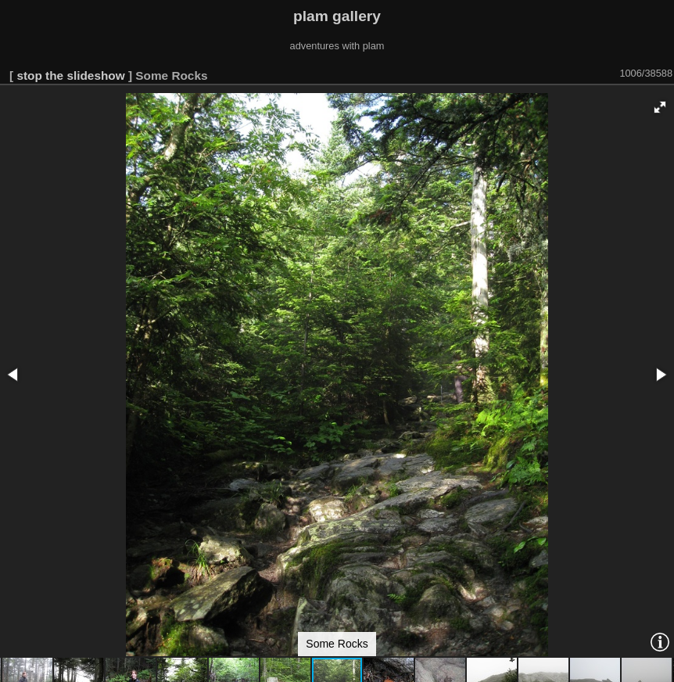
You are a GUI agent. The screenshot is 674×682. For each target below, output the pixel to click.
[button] (659, 107)
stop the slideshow (70, 75)
